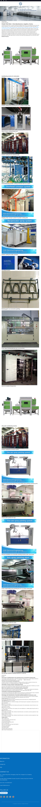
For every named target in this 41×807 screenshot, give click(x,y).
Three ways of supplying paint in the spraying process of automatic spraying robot (18, 677)
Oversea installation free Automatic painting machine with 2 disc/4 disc (18, 554)
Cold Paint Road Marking (6, 720)
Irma (6, 707)
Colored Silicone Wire (6, 28)
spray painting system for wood (9, 622)
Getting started (4, 21)
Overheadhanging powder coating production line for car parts (16, 183)
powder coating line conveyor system (10, 449)
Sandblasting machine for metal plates (10, 76)
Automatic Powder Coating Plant (23, 27)
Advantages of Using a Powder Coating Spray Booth (12, 684)
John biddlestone (8, 700)
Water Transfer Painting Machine (7, 729)
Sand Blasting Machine (5, 726)
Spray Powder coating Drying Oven (10, 131)
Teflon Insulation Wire (5, 718)
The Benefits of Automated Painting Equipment (11, 691)
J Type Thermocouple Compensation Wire (9, 719)
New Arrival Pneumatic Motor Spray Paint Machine (10, 724)
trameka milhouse (8, 698)
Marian (6, 710)
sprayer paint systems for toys (9, 517)
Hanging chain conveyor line (8, 639)
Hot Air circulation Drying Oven (9, 386)
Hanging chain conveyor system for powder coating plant (15, 217)
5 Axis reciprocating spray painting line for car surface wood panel (17, 588)
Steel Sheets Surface (5, 727)
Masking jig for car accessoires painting (11, 308)
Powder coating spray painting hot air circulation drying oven (16, 105)
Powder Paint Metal (5, 22)
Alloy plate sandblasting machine (9, 425)
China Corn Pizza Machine (6, 725)
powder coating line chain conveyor (10, 254)
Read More (3, 77)
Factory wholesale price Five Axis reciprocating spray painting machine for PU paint (20, 484)
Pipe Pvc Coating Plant (5, 723)
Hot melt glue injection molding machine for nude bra (14, 673)
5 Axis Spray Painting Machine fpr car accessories (13, 348)
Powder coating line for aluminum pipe (10, 154)
